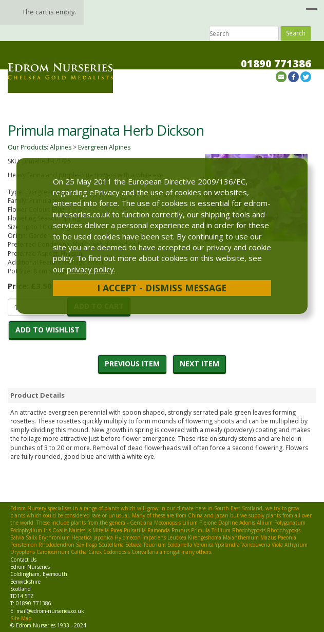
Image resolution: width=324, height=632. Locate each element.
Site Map (20, 618)
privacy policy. (91, 269)
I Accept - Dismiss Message (161, 288)
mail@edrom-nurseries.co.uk (50, 611)
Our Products (27, 147)
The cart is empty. (49, 11)
